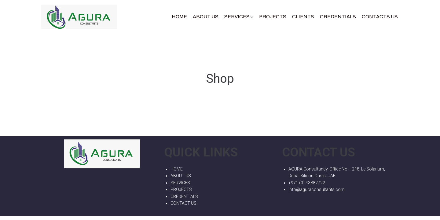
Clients (303, 16)
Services (237, 16)
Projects (272, 16)
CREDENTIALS (338, 16)
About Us (205, 16)
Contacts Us (380, 16)
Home (179, 16)
